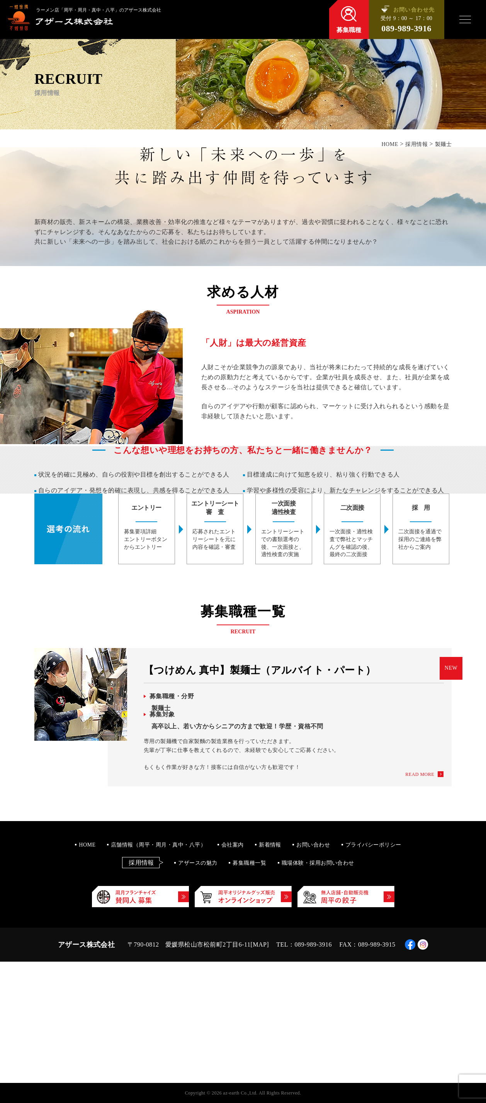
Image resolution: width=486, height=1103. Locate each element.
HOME (87, 845)
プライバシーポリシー (373, 845)
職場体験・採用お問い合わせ (318, 863)
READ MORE (419, 774)
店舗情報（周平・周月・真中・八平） (158, 845)
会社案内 (232, 845)
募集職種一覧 (249, 863)
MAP (260, 944)
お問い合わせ (313, 845)
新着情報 (270, 845)
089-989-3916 (406, 28)
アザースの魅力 (197, 863)
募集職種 (348, 30)
